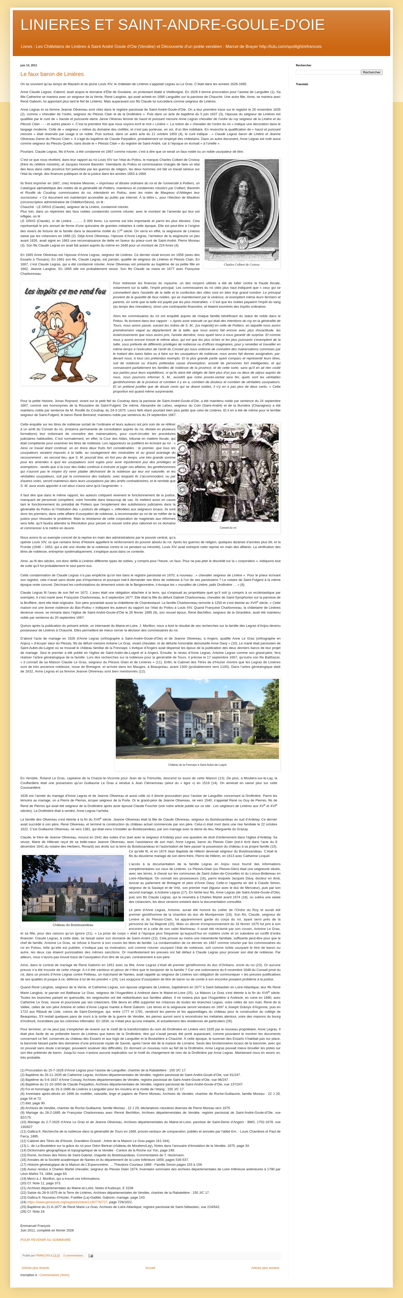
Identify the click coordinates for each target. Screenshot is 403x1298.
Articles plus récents (35, 1268)
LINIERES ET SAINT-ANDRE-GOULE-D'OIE (172, 24)
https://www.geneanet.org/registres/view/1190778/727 (67, 1202)
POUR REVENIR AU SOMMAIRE (45, 1240)
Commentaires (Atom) (54, 1275)
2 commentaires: (73, 1255)
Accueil (150, 1268)
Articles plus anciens (265, 1268)
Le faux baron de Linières (52, 74)
